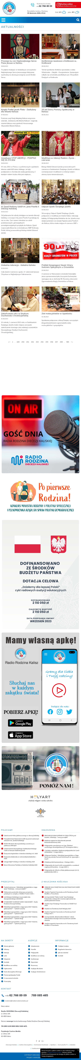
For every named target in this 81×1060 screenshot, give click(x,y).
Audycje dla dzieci (37, 968)
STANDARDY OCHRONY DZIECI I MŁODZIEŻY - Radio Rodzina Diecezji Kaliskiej (21, 903)
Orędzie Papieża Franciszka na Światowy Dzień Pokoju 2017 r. (60, 913)
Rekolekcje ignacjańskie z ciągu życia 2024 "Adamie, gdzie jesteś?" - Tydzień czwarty (21, 907)
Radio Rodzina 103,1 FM (70, 5)
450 (23, 342)
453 (37, 342)
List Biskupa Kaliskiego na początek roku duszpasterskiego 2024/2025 (17, 898)
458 (61, 342)
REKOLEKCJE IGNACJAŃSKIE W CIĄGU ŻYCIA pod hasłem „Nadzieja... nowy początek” (60, 836)
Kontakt (6, 962)
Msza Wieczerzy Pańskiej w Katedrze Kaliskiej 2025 (20, 865)
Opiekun (53, 1045)
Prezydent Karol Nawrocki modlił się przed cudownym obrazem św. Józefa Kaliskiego (21, 839)
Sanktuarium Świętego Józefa (41, 1048)
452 (32, 342)
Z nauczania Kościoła (11, 978)
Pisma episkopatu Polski (12, 975)
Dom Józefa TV (63, 1045)
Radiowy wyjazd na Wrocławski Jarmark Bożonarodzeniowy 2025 (58, 841)
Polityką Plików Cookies (55, 1052)
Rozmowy (34, 965)
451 (27, 342)
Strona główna (9, 946)
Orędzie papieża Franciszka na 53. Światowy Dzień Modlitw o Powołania (61, 924)
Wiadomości (35, 946)
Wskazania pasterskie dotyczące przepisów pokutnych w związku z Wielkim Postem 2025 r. (19, 893)
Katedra (72, 1045)
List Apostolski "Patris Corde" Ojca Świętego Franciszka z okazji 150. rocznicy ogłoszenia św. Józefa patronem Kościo (60, 898)
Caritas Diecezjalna (25, 1045)
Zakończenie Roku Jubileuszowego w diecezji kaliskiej (21, 835)
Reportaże (34, 962)
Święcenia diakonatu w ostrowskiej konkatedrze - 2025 (20, 857)
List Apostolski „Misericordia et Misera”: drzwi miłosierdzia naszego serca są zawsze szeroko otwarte (60, 918)
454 (42, 342)
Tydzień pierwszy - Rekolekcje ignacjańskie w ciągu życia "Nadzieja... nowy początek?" (20, 888)
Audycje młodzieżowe (38, 972)
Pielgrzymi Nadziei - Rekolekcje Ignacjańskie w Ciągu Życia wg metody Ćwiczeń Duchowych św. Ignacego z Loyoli (62, 857)
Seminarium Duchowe (41, 1045)
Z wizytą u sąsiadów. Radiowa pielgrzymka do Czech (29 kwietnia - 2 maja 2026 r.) (62, 851)
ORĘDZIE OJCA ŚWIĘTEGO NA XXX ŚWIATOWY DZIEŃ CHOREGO (62, 888)
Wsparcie (7, 959)
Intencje (6, 952)
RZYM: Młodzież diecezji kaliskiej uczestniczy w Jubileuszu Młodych (19, 844)
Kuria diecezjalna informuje (13, 972)
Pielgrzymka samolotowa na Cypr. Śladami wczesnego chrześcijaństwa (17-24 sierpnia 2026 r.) (61, 846)
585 (67, 342)
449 (18, 342)
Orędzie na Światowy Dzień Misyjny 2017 (58, 908)
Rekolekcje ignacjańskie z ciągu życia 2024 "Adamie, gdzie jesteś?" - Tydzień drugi (21, 917)
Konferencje (35, 959)
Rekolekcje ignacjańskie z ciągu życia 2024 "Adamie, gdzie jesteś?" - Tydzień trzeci (21, 913)
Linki (5, 956)
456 (51, 342)
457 (56, 342)
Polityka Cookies (63, 946)
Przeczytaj (7, 981)
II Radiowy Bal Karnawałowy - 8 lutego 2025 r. (59, 862)
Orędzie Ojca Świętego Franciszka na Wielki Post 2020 (61, 904)
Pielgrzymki (34, 952)
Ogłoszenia (8, 968)
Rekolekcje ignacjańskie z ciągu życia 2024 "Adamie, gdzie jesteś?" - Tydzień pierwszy (21, 922)
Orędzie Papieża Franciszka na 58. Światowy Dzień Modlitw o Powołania (61, 893)
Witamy (6, 949)
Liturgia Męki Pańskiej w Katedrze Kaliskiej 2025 (19, 862)
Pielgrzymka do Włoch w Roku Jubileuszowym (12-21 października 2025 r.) (62, 871)
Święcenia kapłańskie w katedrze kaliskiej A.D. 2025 (21, 853)
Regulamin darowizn (65, 949)
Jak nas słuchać (63, 952)
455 (47, 342)
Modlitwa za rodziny (10, 965)
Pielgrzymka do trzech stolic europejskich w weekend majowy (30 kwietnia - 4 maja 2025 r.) (62, 866)
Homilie (33, 949)
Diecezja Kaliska (11, 1045)
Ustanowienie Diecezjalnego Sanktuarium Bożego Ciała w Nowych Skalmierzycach (20, 849)
